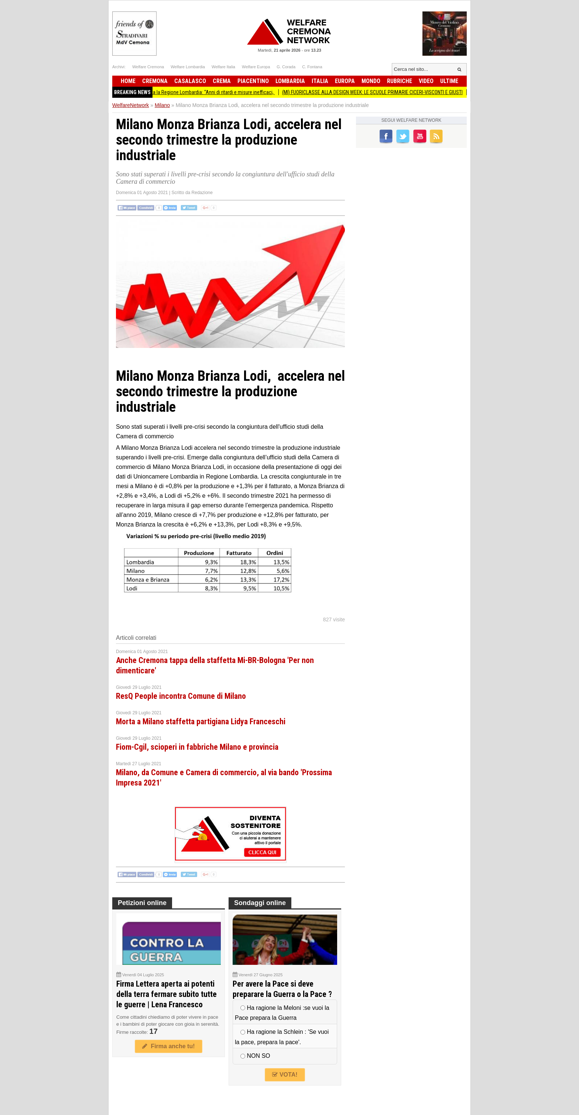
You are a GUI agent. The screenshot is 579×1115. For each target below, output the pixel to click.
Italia (320, 80)
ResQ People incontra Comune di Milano (181, 696)
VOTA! (284, 1074)
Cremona (155, 80)
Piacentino (253, 80)
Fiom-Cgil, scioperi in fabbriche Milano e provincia (197, 747)
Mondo (371, 80)
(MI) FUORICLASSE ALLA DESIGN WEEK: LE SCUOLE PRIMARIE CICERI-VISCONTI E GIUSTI (384, 92)
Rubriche (399, 80)
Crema (222, 80)
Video (426, 80)
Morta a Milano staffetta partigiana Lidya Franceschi (200, 721)
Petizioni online (142, 903)
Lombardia (290, 80)
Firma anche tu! (168, 1046)
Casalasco (190, 80)
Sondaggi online (260, 903)
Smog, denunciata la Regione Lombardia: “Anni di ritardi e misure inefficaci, (208, 92)
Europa (345, 80)
